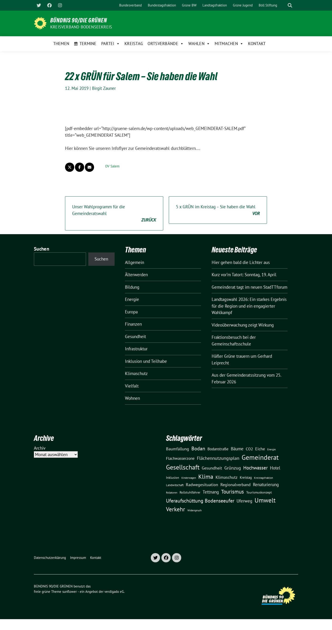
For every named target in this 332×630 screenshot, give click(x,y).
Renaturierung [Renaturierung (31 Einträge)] (266, 484)
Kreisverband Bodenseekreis (81, 27)
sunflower (69, 591)
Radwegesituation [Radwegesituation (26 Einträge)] (202, 484)
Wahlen (199, 43)
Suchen (41, 249)
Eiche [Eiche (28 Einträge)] (260, 448)
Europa (131, 312)
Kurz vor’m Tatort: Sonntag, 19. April (244, 274)
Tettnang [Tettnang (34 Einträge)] (211, 492)
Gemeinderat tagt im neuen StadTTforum (249, 287)
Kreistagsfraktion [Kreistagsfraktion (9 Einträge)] (263, 477)
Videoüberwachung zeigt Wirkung (243, 325)
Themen (61, 43)
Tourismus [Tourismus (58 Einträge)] (232, 491)
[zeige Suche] (289, 5)
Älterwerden (136, 274)
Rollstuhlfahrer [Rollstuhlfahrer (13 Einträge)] (190, 492)
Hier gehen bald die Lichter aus (241, 262)
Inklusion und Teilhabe (146, 361)
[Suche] (283, 5)
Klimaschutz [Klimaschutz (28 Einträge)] (226, 477)
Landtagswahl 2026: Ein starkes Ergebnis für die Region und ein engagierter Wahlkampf (249, 306)
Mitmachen (229, 43)
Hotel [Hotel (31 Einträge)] (275, 468)
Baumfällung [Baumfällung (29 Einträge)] (177, 448)
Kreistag (134, 43)
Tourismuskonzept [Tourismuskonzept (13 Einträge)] (259, 492)
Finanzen (133, 324)
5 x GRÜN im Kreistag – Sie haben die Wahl (218, 210)
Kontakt (257, 43)
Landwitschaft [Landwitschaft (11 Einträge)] (175, 485)
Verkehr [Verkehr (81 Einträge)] (175, 509)
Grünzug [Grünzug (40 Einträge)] (232, 468)
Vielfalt (132, 386)
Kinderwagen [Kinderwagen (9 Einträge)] (188, 477)
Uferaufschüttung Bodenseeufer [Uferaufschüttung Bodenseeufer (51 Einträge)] (200, 500)
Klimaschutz (136, 373)
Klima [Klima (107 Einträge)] (205, 476)
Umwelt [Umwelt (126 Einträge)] (265, 500)
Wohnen (132, 398)
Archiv (39, 448)
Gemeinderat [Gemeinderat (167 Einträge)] (260, 457)
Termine (88, 43)
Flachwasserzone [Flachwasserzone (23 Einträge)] (180, 458)
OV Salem (112, 166)
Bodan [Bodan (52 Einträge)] (198, 448)
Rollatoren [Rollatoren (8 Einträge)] (171, 492)
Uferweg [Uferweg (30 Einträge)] (244, 501)
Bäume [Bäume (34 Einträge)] (237, 448)
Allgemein (134, 262)
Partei (110, 43)
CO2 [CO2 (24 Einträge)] (249, 448)
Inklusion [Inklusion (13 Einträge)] (172, 478)
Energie (132, 299)
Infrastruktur (136, 348)
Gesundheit (135, 336)
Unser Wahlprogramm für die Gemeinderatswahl (114, 213)
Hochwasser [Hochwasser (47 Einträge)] (255, 467)
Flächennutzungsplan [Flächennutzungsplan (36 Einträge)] (218, 458)
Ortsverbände (166, 43)
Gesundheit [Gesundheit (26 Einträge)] (212, 468)
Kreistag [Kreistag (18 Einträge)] (246, 477)
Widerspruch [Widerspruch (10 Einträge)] (194, 510)
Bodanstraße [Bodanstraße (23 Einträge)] (218, 448)
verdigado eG (114, 591)
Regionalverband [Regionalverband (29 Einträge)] (235, 484)
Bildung (132, 287)
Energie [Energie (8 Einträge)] (271, 449)
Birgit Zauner (104, 88)
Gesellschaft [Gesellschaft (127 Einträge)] (182, 467)
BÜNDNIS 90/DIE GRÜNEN (78, 20)
